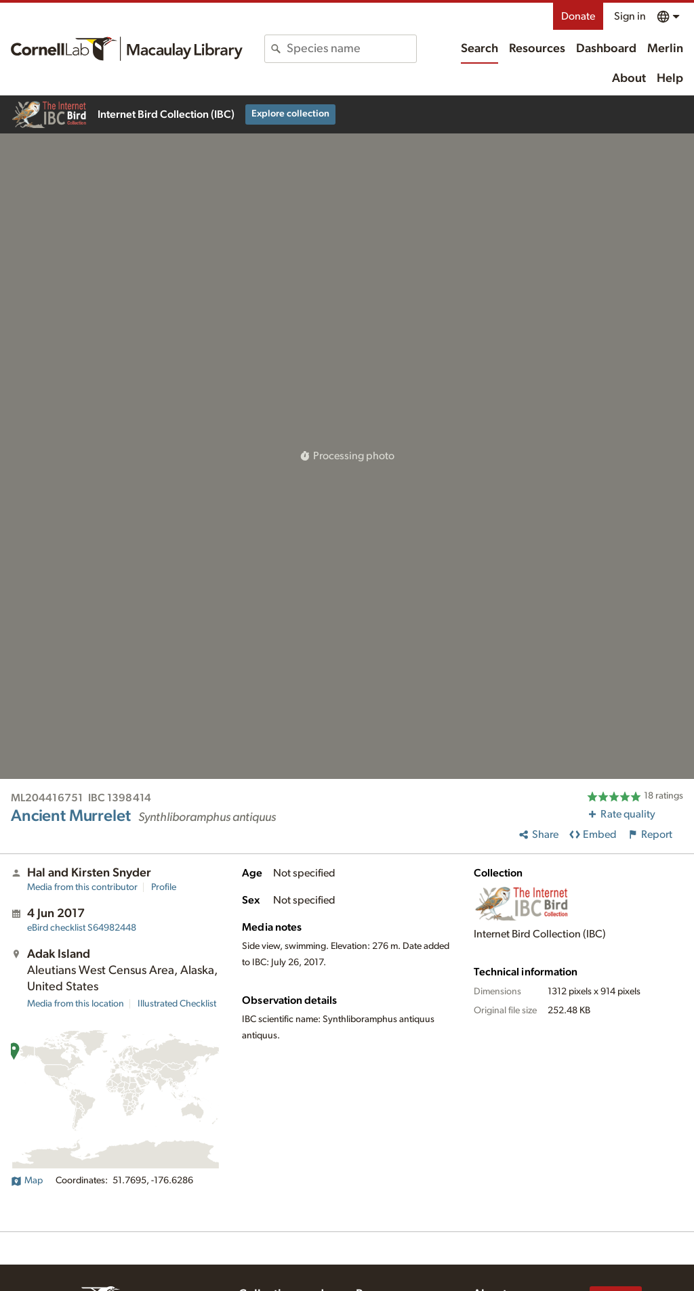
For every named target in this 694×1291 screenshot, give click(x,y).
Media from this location (75, 1004)
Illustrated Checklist (177, 1004)
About (629, 78)
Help (670, 78)
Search (479, 49)
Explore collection (290, 114)
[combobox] (351, 48)
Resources (537, 49)
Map (27, 1180)
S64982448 (81, 928)
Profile (163, 887)
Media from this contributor (82, 887)
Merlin (665, 49)
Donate (578, 16)
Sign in (630, 16)
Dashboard (606, 49)
